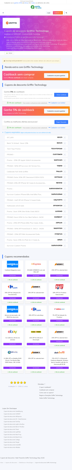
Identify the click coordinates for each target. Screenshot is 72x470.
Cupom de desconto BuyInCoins (13, 437)
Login (48, 12)
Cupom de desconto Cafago (12, 439)
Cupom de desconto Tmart (11, 429)
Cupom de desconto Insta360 (12, 445)
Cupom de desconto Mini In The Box (14, 426)
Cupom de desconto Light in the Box (14, 424)
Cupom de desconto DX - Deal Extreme (15, 419)
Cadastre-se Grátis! (56, 103)
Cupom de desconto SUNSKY (12, 414)
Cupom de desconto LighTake (12, 432)
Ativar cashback (61, 95)
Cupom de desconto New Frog (12, 434)
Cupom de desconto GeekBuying (13, 411)
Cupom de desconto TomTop (12, 421)
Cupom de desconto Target (11, 442)
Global (9, 53)
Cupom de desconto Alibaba (12, 447)
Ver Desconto (12, 275)
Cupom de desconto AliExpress (13, 416)
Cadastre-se (58, 12)
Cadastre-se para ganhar (56, 75)
